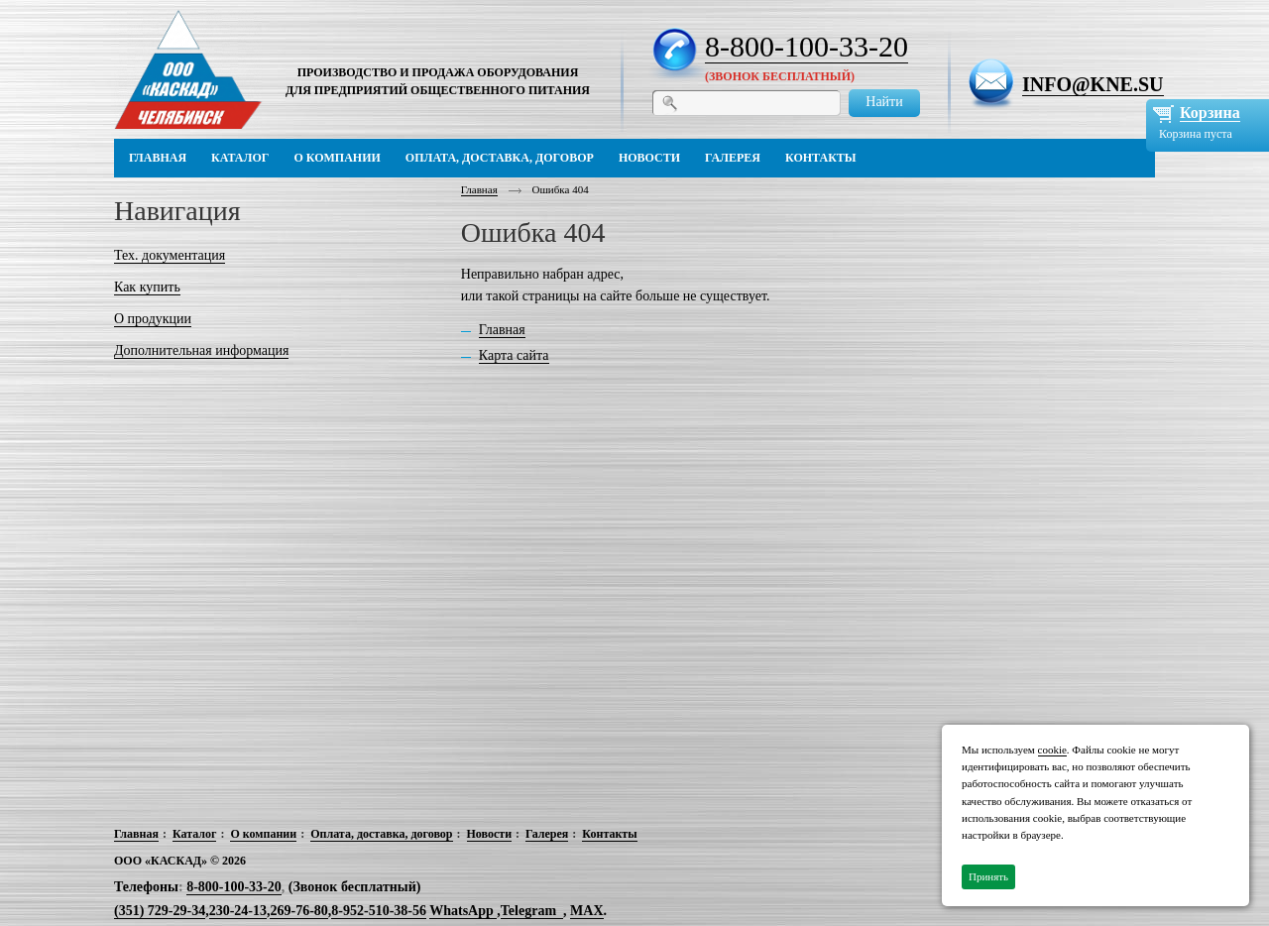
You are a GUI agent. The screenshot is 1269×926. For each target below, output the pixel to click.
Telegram (528, 910)
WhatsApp (463, 910)
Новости (490, 834)
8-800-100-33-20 (806, 46)
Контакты (609, 834)
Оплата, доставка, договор (381, 834)
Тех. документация (169, 255)
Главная (479, 189)
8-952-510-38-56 (378, 910)
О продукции (152, 318)
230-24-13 (238, 910)
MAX (586, 910)
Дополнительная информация (201, 350)
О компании (263, 834)
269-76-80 (298, 910)
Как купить (147, 287)
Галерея (546, 834)
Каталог (195, 834)
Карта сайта (514, 355)
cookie (1052, 749)
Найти (883, 101)
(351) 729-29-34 (159, 910)
